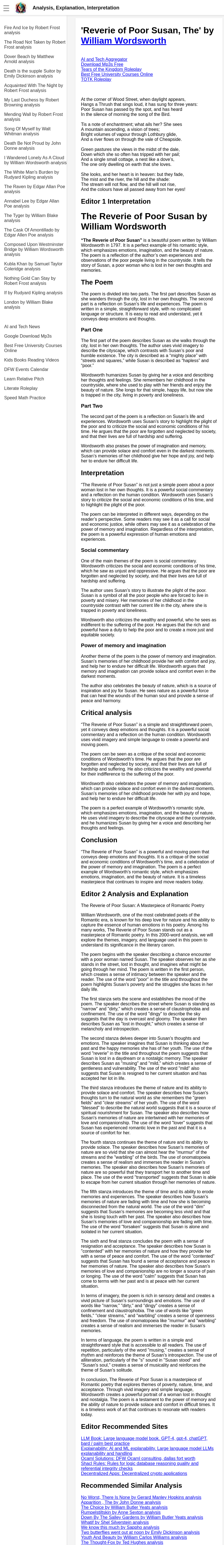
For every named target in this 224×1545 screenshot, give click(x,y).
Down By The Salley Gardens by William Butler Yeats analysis (142, 1517)
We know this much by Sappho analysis (120, 1527)
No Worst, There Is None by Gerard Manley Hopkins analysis (141, 1497)
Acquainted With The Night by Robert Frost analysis (33, 88)
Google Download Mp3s (28, 336)
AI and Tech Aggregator (104, 59)
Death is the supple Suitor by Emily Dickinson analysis (32, 73)
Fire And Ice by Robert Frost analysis (32, 30)
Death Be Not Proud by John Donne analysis (32, 146)
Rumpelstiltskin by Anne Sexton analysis (121, 1512)
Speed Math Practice (25, 397)
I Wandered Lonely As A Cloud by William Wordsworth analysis (35, 160)
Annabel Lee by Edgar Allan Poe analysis (31, 203)
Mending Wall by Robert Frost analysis (33, 117)
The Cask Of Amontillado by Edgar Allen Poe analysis (31, 232)
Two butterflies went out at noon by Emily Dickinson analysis (140, 1532)
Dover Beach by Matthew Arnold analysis (29, 59)
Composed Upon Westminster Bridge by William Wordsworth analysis (33, 249)
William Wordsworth (123, 41)
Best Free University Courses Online (33, 348)
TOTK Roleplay (96, 79)
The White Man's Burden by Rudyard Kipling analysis (31, 175)
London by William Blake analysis (28, 305)
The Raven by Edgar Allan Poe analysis (34, 189)
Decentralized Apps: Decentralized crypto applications (134, 1473)
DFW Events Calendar (26, 369)
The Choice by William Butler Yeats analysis (124, 1507)
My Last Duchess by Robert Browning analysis (31, 102)
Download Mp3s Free (102, 64)
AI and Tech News (22, 326)
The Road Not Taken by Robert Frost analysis (34, 44)
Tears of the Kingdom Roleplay (111, 69)
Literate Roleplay (21, 388)
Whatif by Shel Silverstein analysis (115, 1522)
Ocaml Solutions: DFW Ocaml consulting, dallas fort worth (138, 1458)
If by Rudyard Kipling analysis (33, 292)
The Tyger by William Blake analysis (31, 218)
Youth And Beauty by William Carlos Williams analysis (134, 1537)
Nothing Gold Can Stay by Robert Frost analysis (30, 281)
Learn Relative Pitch (24, 379)
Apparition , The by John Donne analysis (121, 1502)
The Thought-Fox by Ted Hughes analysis (122, 1542)
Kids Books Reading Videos (31, 360)
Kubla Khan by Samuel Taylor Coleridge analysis (33, 266)
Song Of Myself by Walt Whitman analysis (27, 131)
